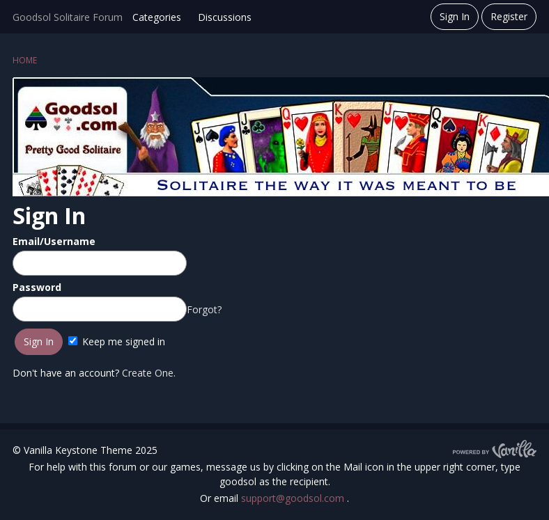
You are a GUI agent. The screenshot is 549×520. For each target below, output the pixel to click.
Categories (156, 17)
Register (508, 16)
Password (37, 287)
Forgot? (204, 309)
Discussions (225, 17)
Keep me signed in (116, 341)
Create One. (149, 372)
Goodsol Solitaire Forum (68, 17)
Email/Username (54, 241)
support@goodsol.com (294, 498)
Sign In (455, 16)
